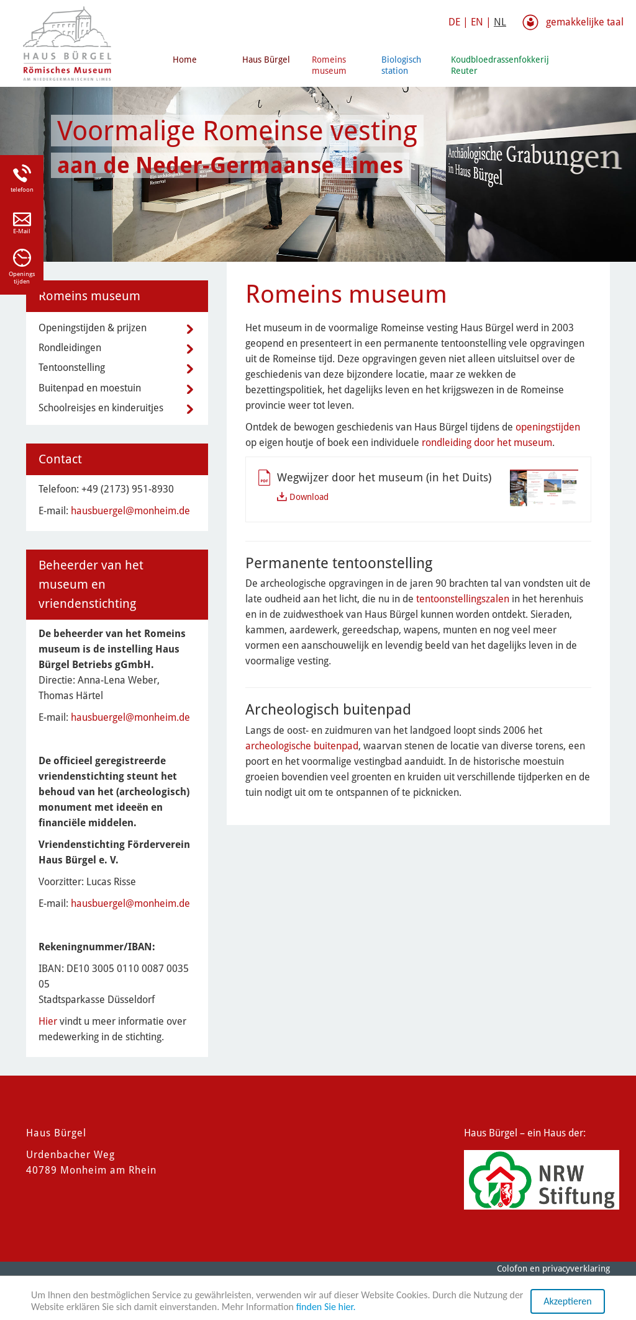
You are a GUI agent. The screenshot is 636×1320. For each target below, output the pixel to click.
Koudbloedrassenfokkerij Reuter (481, 65)
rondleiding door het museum (487, 442)
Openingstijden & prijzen (93, 328)
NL (500, 22)
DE (454, 22)
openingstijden (548, 427)
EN (477, 22)
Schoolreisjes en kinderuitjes (101, 408)
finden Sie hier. (326, 1307)
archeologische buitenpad (301, 746)
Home (185, 60)
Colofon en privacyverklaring (553, 1268)
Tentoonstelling (72, 367)
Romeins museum (329, 65)
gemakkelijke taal (585, 22)
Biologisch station (401, 65)
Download (309, 497)
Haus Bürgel (266, 60)
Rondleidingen (70, 348)
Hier (48, 1021)
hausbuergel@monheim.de (130, 511)
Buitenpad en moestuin (90, 388)
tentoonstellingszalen (462, 599)
